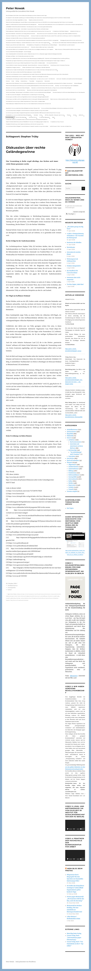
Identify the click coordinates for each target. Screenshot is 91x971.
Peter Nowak (15, 8)
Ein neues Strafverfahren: (52, 62)
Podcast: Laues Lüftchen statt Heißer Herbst (15, 44)
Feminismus (72, 473)
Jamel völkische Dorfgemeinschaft (26, 596)
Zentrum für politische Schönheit (20, 600)
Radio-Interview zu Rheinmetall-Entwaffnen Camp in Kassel (67, 49)
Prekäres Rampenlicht (74, 266)
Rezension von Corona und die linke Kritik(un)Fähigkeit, (18, 87)
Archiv (40, 115)
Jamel (15, 596)
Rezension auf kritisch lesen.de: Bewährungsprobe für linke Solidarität (42, 90)
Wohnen (8, 81)
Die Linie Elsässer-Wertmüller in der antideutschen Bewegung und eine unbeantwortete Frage (26, 15)
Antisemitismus (24, 81)
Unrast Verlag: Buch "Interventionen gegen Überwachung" (74, 937)
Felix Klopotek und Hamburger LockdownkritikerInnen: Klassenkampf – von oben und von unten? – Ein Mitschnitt (30, 78)
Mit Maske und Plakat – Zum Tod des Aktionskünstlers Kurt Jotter (20, 56)
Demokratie (47, 81)
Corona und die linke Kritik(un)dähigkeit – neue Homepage (18, 51)
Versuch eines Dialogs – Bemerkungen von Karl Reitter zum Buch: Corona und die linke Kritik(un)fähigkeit (28, 92)
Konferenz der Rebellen (74, 242)
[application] (75, 825)
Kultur (10, 589)
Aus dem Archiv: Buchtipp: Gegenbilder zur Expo (16, 20)
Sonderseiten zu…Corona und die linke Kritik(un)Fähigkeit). (18, 115)
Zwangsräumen (39, 81)
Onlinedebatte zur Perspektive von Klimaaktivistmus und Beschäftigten (42, 44)
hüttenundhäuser (73, 475)
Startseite (36, 115)
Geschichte (70, 458)
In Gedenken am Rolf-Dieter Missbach (61, 31)
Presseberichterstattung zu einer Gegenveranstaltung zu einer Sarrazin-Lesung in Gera (24, 124)
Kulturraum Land (38, 596)
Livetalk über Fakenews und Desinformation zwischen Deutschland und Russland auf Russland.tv (26, 119)
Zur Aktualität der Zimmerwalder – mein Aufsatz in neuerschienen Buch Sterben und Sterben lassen (27, 29)
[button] (70, 214)
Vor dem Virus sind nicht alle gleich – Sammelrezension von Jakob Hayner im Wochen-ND (25, 94)
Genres (74, 115)
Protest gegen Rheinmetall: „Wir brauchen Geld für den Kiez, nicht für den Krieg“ (75, 899)
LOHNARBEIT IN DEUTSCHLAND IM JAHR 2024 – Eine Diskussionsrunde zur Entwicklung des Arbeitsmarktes (29, 26)
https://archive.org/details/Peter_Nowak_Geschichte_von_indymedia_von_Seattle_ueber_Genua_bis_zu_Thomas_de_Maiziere (75, 552)
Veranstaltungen (9, 117)
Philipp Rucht (35, 598)
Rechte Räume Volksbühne (52, 598)
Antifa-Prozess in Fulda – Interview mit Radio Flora (60, 126)
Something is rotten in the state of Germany (60, 65)
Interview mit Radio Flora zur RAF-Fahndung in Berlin (17, 35)
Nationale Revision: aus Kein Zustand (66, 44)
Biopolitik (70, 434)
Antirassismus (71, 431)
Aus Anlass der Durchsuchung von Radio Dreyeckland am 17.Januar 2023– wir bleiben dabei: (25, 62)
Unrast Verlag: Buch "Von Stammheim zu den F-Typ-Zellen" (75, 944)
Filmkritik (70, 436)
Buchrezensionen (75, 442)
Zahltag (17, 81)
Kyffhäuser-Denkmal (48, 596)
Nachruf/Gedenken (73, 460)
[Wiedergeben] (68, 829)
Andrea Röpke (13, 594)
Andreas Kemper (21, 594)
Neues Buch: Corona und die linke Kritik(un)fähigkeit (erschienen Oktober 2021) (23, 108)
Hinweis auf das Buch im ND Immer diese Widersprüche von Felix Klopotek (69, 92)
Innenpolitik (12, 587)
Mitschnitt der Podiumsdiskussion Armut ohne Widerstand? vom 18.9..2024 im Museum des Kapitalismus (60, 24)
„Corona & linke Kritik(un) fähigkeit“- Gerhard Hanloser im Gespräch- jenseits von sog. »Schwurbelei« (27, 110)
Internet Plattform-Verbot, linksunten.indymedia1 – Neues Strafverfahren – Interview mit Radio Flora (27, 65)
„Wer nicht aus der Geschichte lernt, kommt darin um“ (17, 47)
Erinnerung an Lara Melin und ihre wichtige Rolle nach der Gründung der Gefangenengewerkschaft (27, 96)
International (72, 479)
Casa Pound (37, 594)
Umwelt (70, 489)
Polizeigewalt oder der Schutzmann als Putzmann (71, 40)
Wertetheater (71, 247)
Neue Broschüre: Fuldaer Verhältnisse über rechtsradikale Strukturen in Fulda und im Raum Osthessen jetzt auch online (31, 69)
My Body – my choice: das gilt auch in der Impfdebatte (66, 85)
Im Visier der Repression (44, 117)
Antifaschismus (12, 585)
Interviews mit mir (33, 117)
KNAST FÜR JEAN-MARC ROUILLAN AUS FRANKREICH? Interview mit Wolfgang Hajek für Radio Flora (27, 121)
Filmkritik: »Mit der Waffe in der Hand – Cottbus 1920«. (42, 47)
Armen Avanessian (29, 594)
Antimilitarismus (72, 429)
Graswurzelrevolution (45, 594)
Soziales (71, 487)
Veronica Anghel (72, 491)
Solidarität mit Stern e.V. (75, 31)
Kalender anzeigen (78, 211)
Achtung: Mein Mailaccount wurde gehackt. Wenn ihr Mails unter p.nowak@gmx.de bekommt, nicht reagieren (29, 49)
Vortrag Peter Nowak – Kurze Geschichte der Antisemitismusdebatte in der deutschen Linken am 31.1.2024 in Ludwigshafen (32, 40)
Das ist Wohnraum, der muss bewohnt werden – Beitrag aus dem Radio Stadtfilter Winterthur (57, 33)
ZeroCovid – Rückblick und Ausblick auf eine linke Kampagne (69, 78)
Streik (13, 81)
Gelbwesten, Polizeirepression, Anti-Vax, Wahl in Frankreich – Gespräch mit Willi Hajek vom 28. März (27, 76)
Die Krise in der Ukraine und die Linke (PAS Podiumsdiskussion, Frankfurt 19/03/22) (23, 72)
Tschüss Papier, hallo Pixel (75, 284)
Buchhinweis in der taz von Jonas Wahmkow (15, 90)
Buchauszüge (72, 450)
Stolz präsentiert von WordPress (26, 962)
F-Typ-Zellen (31, 81)
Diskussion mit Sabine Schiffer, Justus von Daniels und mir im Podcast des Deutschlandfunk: (25, 38)
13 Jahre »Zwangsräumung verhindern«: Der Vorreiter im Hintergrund (75, 236)
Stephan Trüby (9, 600)
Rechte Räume (41, 598)
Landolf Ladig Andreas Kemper (13, 598)
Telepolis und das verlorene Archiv (36, 20)
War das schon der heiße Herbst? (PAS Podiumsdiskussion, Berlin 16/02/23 (68, 42)
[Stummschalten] (81, 829)
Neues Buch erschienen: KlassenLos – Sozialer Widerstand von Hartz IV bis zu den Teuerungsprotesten (28, 42)
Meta (53, 117)
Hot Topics (70, 508)
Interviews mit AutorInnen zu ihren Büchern (76, 446)
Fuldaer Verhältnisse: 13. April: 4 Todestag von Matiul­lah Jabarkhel (36, 67)
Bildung (70, 471)
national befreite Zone (26, 598)
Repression (72, 485)
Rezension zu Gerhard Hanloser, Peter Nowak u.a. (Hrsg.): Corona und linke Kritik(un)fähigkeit (51, 87)
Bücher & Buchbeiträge (21, 117)
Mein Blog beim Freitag (74, 933)
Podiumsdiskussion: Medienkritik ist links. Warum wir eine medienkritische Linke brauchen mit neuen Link (28, 31)
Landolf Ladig (56, 596)
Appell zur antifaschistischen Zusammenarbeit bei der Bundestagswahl (21, 24)
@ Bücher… (81, 115)
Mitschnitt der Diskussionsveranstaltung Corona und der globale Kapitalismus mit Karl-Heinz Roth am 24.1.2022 (29, 85)
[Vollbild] (83, 829)
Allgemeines (72, 464)
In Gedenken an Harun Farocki (57, 121)
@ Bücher (71, 440)
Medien (70, 483)
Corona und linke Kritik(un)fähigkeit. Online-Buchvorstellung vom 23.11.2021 (57, 108)
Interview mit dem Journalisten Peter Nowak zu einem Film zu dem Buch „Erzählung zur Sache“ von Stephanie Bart (55, 35)
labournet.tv (74, 676)
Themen (68, 115)
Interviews (71, 456)
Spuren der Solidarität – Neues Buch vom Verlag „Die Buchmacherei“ (20, 33)
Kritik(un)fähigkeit (78, 83)
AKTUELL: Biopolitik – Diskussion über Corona (54, 115)
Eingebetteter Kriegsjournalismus (13, 67)
